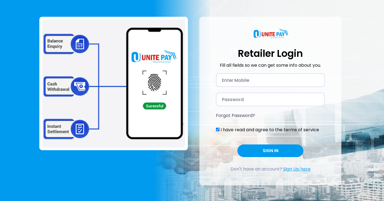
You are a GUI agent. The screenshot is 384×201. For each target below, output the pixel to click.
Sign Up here (297, 169)
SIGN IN (270, 150)
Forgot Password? (235, 115)
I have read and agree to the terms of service (270, 130)
